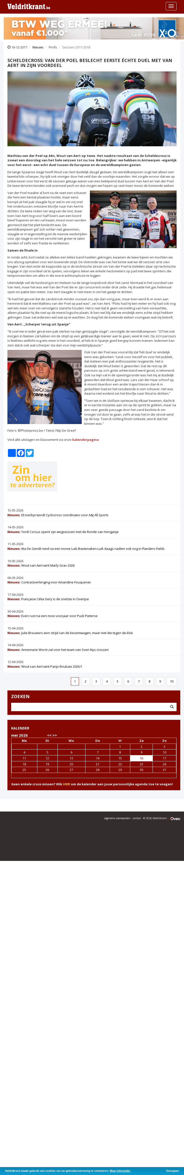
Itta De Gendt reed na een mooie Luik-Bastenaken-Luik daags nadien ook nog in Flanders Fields (86, 548)
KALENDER (20, 728)
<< (49, 735)
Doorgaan (172, 1170)
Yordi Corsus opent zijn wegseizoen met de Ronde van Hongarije (63, 532)
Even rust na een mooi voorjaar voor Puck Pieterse (52, 616)
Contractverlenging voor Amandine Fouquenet (49, 582)
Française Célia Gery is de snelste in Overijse (48, 599)
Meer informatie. (120, 1170)
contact (137, 818)
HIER (66, 784)
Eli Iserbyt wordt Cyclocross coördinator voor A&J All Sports (57, 515)
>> (55, 735)
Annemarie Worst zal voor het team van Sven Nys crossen (58, 649)
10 (171, 681)
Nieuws (38, 47)
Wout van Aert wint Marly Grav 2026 (41, 565)
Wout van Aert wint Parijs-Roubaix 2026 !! (44, 666)
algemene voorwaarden (117, 818)
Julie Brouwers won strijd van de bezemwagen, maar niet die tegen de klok (70, 633)
